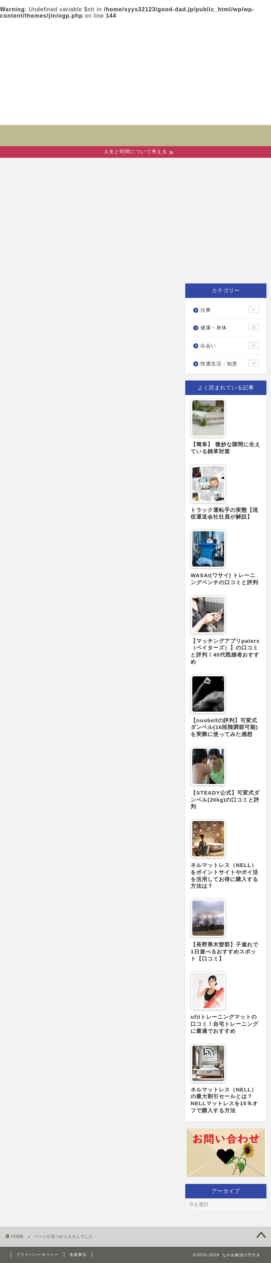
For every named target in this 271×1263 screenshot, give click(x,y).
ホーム (30, 249)
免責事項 (78, 1254)
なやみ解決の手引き (135, 131)
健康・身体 (130, 249)
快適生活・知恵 (203, 249)
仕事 (25, 265)
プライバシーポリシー (37, 1254)
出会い (76, 249)
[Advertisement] (135, 72)
